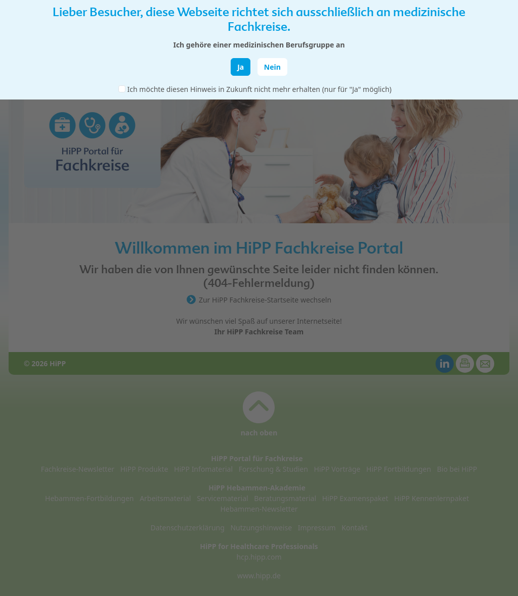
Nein (272, 67)
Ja (240, 67)
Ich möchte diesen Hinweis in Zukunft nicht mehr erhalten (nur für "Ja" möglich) (259, 89)
